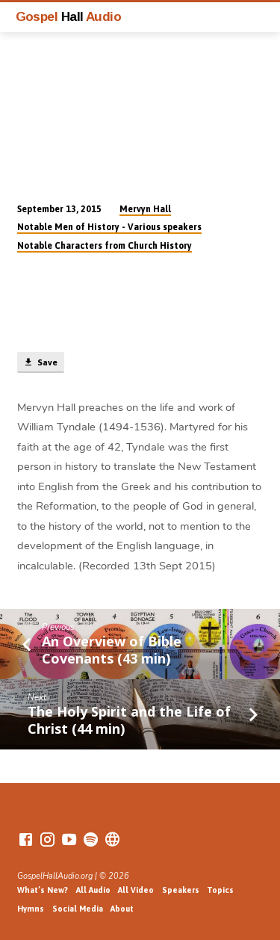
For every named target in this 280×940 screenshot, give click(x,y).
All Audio (93, 889)
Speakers (180, 889)
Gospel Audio (69, 16)
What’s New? (42, 889)
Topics (220, 889)
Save (40, 362)
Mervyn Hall (145, 209)
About (122, 908)
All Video (136, 889)
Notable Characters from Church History (104, 246)
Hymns (30, 908)
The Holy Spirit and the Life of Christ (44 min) (129, 719)
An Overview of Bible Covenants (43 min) (111, 649)
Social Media (77, 908)
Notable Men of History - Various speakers (109, 227)
